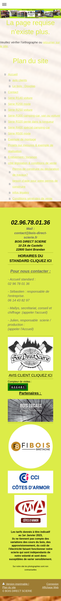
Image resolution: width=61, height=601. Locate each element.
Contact (13, 92)
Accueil (13, 74)
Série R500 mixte (19, 133)
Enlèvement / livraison (22, 157)
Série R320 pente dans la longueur (31, 121)
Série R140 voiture (20, 98)
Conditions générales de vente (32, 198)
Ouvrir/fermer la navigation (30, 4)
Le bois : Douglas (23, 86)
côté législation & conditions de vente (32, 163)
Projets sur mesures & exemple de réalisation (30, 148)
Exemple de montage (22, 139)
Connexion (52, 584)
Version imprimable (15, 584)
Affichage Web (50, 587)
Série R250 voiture (20, 109)
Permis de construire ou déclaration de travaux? (35, 171)
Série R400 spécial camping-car (29, 127)
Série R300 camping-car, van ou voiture (34, 115)
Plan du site (9, 587)
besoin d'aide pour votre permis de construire (35, 183)
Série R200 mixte (19, 104)
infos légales (20, 192)
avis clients (19, 80)
